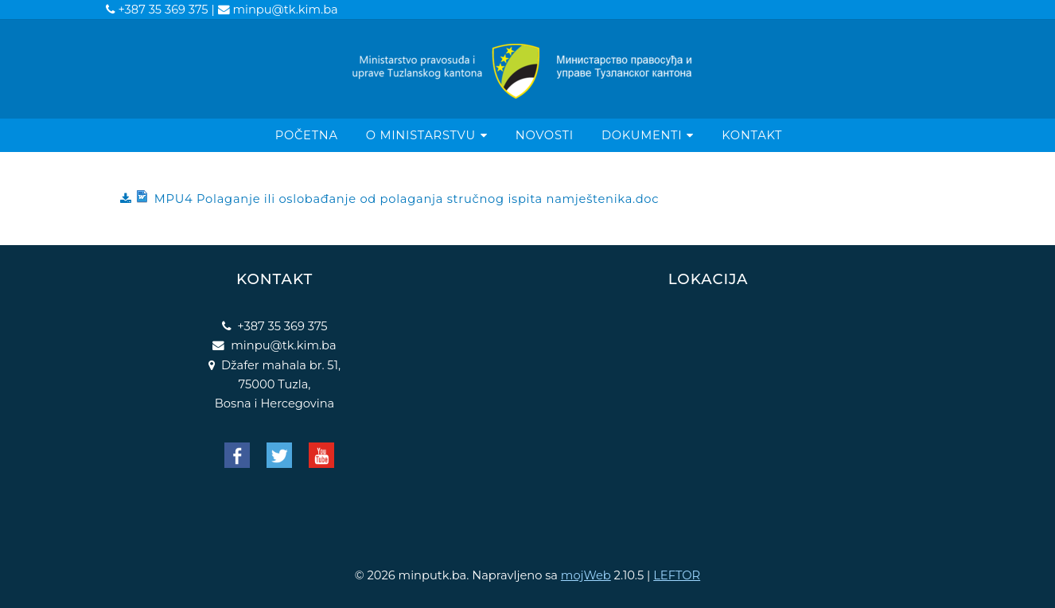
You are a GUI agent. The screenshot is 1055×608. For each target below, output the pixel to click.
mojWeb (586, 575)
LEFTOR (676, 575)
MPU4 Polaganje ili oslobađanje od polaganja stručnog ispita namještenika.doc (396, 198)
